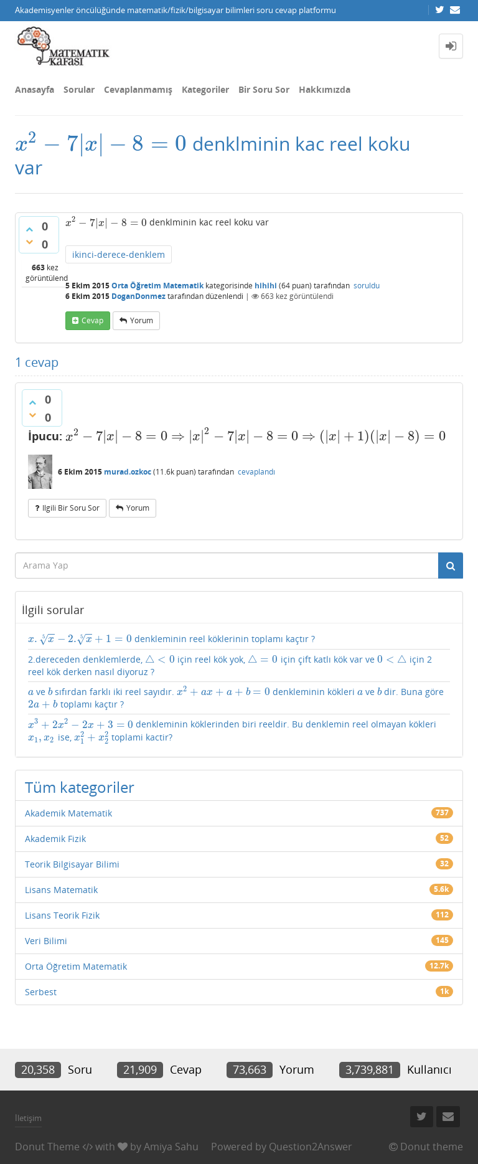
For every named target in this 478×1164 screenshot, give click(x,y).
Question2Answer (310, 1146)
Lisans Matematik (61, 890)
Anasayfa (34, 89)
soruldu (367, 285)
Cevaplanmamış (138, 89)
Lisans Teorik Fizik (62, 915)
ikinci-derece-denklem (118, 254)
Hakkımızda (324, 89)
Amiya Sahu (171, 1146)
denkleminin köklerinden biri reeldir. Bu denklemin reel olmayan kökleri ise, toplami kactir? (232, 731)
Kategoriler (205, 89)
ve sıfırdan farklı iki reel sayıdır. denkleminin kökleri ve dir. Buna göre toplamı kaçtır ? (236, 698)
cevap (92, 320)
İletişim (28, 1118)
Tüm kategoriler (79, 787)
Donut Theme (47, 1146)
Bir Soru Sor (263, 89)
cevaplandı (256, 471)
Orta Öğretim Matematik (157, 285)
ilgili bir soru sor (71, 508)
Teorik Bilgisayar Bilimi (72, 864)
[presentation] (101, 143)
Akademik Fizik (55, 839)
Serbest (41, 992)
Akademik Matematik (68, 813)
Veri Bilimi (46, 941)
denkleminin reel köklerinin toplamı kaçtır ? (171, 639)
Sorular (79, 89)
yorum (141, 320)
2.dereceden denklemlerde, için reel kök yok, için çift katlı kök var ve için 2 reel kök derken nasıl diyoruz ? (230, 665)
